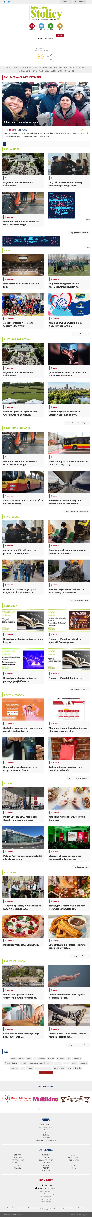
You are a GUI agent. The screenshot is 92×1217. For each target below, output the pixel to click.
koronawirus (60, 1058)
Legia (68, 1058)
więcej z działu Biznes (80, 867)
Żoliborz (71, 71)
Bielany (22, 67)
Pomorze (83, 1063)
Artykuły (40, 38)
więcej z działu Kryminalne (79, 600)
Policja (74, 1063)
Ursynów (34, 71)
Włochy (60, 71)
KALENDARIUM (41, 26)
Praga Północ (53, 67)
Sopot (23, 1068)
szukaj (60, 35)
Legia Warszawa (77, 1058)
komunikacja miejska (40, 1058)
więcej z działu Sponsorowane (78, 778)
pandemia (66, 1063)
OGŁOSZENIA (50, 26)
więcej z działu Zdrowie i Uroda (78, 1045)
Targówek (21, 71)
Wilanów (53, 71)
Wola (65, 71)
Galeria (46, 1130)
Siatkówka (14, 1068)
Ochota (35, 67)
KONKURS (51, 1058)
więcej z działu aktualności (79, 233)
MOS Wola (58, 1063)
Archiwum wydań (46, 1127)
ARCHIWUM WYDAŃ (32, 27)
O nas (46, 1132)
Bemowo (8, 67)
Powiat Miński (43, 67)
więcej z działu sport (81, 334)
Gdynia (29, 1058)
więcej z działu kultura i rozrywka (77, 423)
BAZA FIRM (60, 26)
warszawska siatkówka (74, 1068)
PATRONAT (46, 1138)
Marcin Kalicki (11, 1063)
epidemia (13, 1058)
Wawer (41, 71)
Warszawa (59, 1068)
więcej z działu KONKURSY (79, 689)
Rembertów (73, 67)
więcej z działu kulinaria (80, 956)
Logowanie (66, 2)
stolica (30, 1068)
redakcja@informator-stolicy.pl (48, 1188)
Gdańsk (21, 1058)
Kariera (46, 1135)
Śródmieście (82, 67)
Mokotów (28, 67)
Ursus (28, 71)
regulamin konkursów (46, 1140)
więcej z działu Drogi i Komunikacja (76, 512)
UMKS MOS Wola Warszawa (43, 1068)
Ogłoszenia (51, 38)
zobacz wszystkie (46, 1073)
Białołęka (15, 67)
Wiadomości (46, 1124)
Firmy (45, 38)
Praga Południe (63, 67)
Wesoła (47, 71)
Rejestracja (80, 2)
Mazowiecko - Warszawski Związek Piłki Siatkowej (36, 1063)
